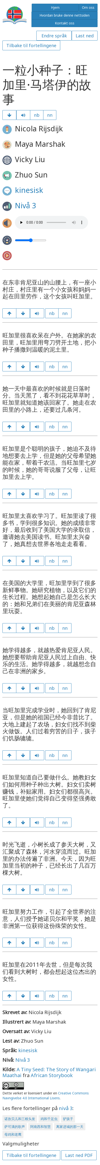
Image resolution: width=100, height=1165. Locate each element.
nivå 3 (65, 1108)
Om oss (88, 7)
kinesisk (29, 190)
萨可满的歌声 (14, 1126)
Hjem (55, 7)
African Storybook (52, 1075)
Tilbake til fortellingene (31, 45)
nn (49, 115)
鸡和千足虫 (49, 1118)
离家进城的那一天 (69, 1126)
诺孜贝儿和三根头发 (19, 1118)
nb (37, 115)
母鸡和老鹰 (12, 1134)
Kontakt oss (64, 23)
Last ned (85, 36)
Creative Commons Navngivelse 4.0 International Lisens (45, 1095)
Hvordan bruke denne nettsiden (65, 15)
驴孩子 (68, 1118)
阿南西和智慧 (40, 1126)
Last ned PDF (79, 1155)
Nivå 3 (25, 205)
